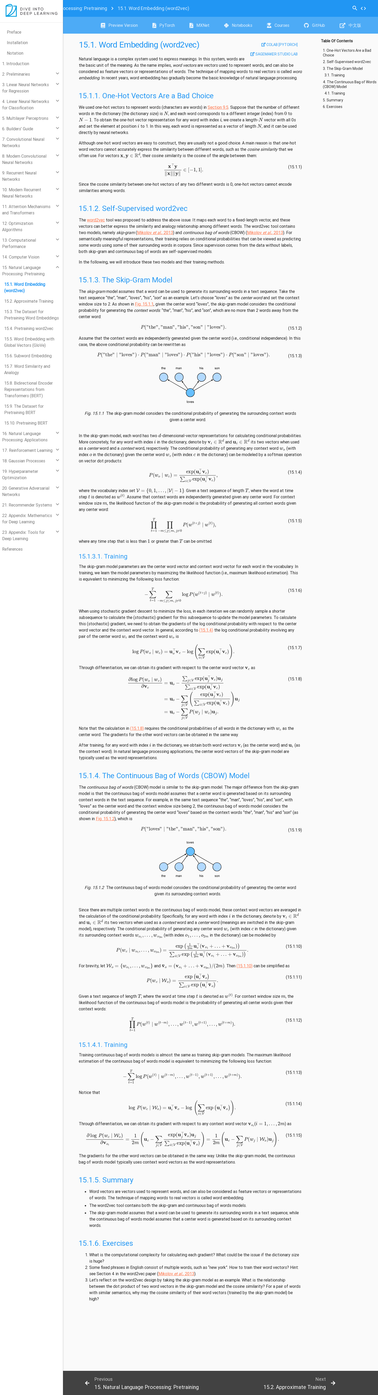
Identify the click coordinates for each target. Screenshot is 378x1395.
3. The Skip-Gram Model (343, 68)
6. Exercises (332, 107)
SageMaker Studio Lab (274, 54)
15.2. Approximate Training (28, 301)
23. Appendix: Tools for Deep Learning (23, 535)
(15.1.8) (137, 728)
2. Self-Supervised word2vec (347, 62)
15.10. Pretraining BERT (26, 423)
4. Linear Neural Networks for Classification (25, 104)
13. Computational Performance (19, 243)
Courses (278, 25)
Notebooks (238, 25)
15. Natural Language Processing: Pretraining (23, 270)
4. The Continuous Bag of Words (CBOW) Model (349, 84)
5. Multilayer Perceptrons (25, 118)
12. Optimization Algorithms (17, 226)
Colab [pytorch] (279, 44)
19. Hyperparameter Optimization (20, 474)
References (12, 549)
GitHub (314, 25)
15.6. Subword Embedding (28, 355)
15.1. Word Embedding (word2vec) (24, 287)
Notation (15, 53)
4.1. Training (334, 93)
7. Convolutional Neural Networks (23, 142)
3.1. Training (334, 75)
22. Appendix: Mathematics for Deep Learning (27, 518)
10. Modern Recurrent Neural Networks (21, 193)
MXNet (199, 25)
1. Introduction (15, 63)
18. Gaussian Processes (23, 460)
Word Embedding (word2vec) (153, 8)
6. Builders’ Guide (17, 128)
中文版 (350, 25)
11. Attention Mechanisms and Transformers (26, 209)
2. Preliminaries (16, 74)
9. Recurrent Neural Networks (19, 176)
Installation (17, 42)
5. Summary (333, 100)
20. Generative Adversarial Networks (25, 491)
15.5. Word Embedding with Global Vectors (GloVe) (29, 342)
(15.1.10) (245, 965)
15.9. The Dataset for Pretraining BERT (24, 409)
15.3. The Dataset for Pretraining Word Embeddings (31, 315)
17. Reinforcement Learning (27, 450)
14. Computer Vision (20, 257)
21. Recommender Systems (27, 505)
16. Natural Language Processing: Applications (25, 436)
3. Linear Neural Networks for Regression (25, 88)
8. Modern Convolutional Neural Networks (24, 159)
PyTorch (164, 25)
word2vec (96, 220)
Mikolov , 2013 (155, 232)
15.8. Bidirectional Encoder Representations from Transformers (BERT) (28, 389)
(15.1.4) (206, 630)
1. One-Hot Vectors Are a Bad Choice (347, 53)
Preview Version (119, 25)
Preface (14, 32)
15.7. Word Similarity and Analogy (27, 369)
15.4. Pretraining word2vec (28, 328)
